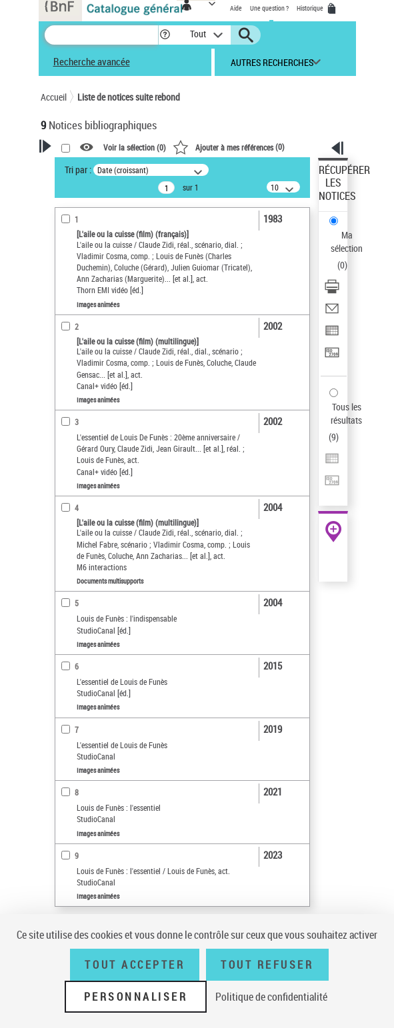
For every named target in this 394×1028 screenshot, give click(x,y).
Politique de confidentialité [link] (271, 996)
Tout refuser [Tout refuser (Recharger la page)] (267, 964)
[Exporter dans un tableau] (332, 334)
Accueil (54, 97)
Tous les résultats (346, 413)
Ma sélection (347, 242)
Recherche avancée (91, 61)
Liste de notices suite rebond (128, 97)
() (229, 146)
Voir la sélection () (134, 147)
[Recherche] (101, 35)
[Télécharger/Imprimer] (332, 290)
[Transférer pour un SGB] (332, 356)
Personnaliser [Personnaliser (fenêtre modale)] (136, 996)
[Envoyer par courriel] (332, 312)
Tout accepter (135, 964)
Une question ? (269, 8)
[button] (165, 35)
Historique (311, 8)
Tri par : (78, 169)
